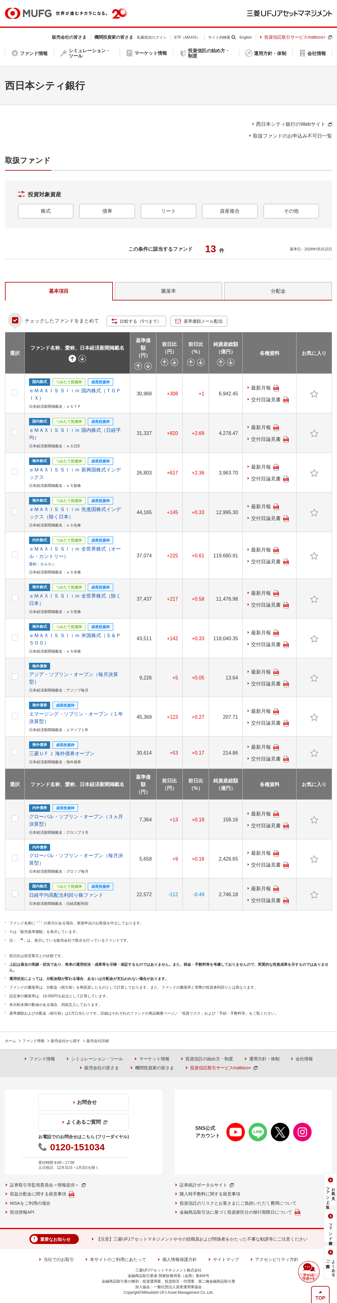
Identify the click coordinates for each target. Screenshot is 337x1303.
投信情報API (22, 1212)
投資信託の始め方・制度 (209, 1058)
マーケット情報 (154, 1058)
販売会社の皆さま (101, 1067)
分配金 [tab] (278, 291)
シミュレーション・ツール (97, 1058)
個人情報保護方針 (179, 1259)
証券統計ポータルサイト (207, 1184)
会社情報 (304, 1058)
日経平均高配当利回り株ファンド (66, 895)
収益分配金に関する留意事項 (42, 1194)
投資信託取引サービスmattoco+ (298, 37)
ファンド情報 (33, 1041)
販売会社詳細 (98, 1041)
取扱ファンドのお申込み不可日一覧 (292, 135)
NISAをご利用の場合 (30, 1203)
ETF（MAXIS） (187, 37)
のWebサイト (294, 124)
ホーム (10, 1041)
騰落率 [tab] (168, 291)
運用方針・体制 (264, 1058)
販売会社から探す (65, 1041)
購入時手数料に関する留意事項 (210, 1193)
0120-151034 (77, 1147)
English (246, 37)
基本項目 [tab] (59, 291)
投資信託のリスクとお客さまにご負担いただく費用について (238, 1203)
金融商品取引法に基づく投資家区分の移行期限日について (240, 1212)
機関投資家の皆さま (154, 1067)
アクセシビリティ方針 (276, 1259)
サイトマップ (226, 1259)
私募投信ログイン (152, 37)
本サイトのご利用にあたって (118, 1259)
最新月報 (265, 388)
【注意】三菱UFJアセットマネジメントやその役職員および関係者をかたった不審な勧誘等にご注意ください (202, 1239)
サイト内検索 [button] (219, 37)
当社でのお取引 (59, 1259)
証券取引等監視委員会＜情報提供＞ (48, 1184)
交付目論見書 (270, 400)
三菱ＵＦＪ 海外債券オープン (62, 753)
